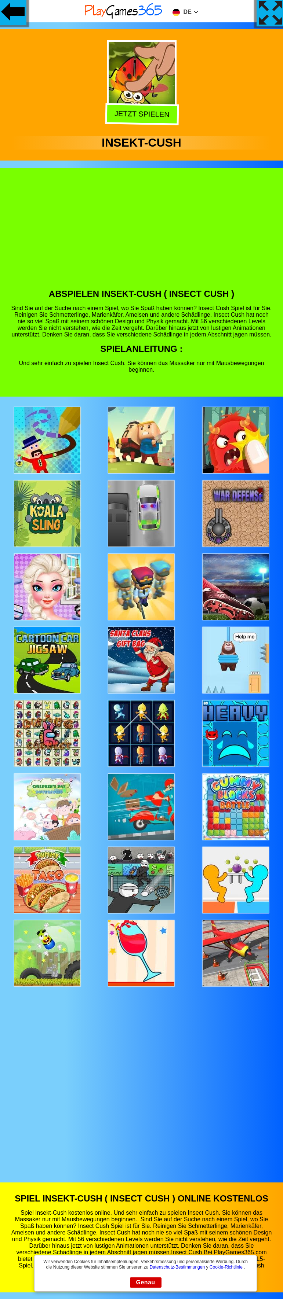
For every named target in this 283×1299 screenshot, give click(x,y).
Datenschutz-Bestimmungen (177, 1267)
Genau (145, 1282)
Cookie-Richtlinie (227, 1267)
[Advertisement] (142, 234)
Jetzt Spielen (140, 114)
